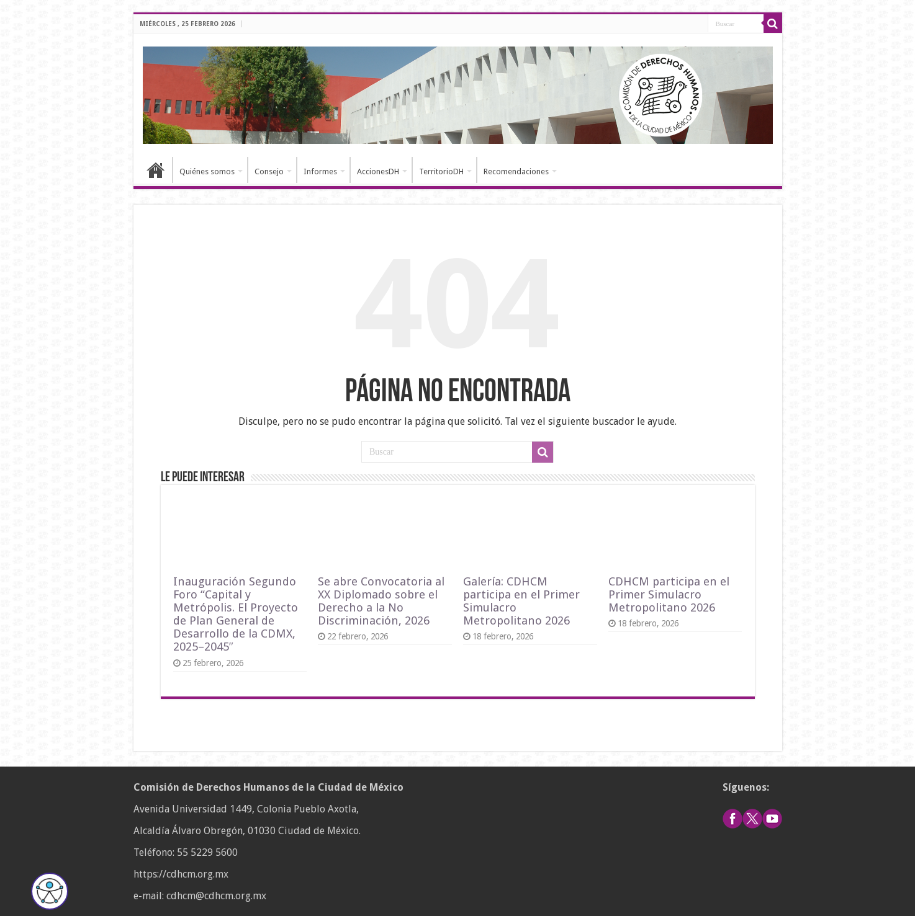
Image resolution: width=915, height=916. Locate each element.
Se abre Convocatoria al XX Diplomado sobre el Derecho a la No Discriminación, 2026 (381, 601)
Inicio (156, 170)
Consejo (269, 171)
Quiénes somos (207, 171)
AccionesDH (378, 171)
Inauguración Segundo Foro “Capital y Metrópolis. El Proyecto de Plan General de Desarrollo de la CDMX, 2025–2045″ (235, 614)
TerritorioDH (441, 171)
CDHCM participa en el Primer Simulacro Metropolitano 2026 (668, 594)
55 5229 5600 (207, 852)
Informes (320, 171)
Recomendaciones (516, 171)
